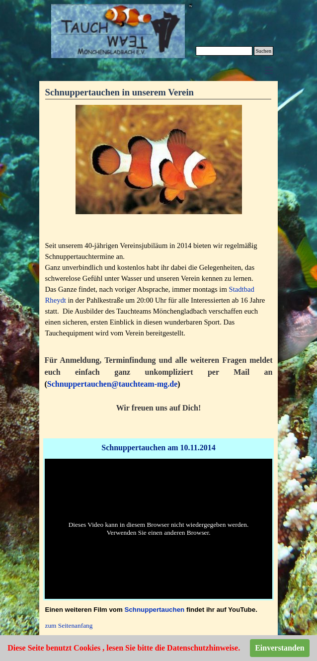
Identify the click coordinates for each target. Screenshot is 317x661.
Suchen (263, 51)
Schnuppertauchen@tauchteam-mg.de (112, 384)
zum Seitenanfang (69, 625)
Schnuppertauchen (155, 609)
